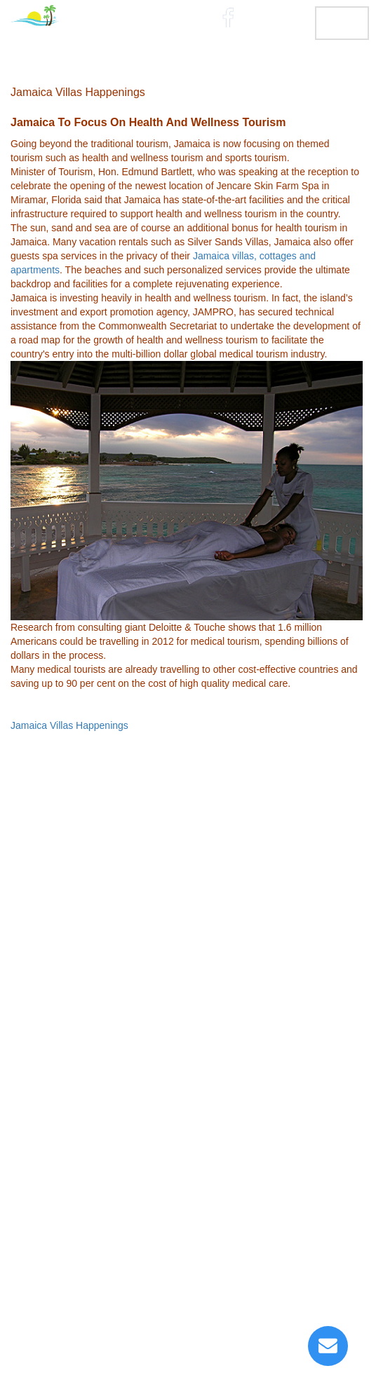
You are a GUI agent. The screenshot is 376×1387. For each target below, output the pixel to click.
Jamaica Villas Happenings (69, 725)
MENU (342, 22)
